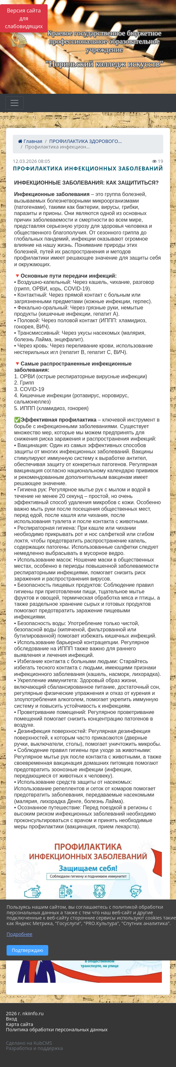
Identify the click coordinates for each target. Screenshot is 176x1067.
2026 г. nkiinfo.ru (25, 1013)
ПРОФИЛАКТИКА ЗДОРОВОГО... (85, 141)
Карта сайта (19, 1024)
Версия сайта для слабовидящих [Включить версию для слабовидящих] (24, 18)
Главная (30, 141)
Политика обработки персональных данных (57, 1029)
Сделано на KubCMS (29, 1043)
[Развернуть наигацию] (14, 102)
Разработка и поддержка (34, 1048)
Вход (11, 1019)
